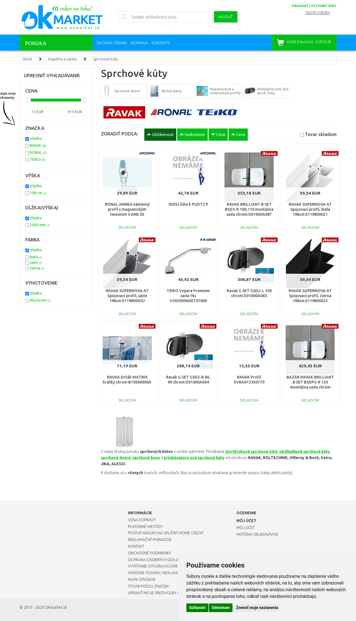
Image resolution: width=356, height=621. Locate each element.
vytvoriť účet (324, 6)
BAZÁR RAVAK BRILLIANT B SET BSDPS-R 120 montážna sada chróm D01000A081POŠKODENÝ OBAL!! (310, 387)
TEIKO (38, 159)
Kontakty (161, 43)
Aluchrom (40, 300)
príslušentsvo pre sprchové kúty (194, 457)
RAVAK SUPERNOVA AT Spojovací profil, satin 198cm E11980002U (127, 295)
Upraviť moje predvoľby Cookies (160, 593)
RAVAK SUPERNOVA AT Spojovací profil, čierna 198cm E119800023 (310, 295)
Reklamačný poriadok (150, 539)
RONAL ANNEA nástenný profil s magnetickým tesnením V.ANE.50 (127, 209)
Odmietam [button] (221, 607)
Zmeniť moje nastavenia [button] (257, 607)
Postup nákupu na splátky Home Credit (166, 533)
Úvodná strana (112, 43)
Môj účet (245, 527)
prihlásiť (300, 6)
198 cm (38, 193)
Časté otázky (317, 13)
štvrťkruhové (247, 451)
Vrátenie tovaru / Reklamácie (157, 573)
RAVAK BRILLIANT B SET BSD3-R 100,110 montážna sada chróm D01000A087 (249, 209)
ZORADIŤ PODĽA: (119, 133)
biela (36, 257)
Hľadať (225, 16)
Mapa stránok (141, 579)
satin (36, 262)
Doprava (139, 43)
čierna (37, 268)
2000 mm (40, 225)
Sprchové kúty (105, 59)
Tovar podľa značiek (148, 586)
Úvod (27, 59)
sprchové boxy (146, 457)
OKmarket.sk (56, 607)
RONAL (38, 152)
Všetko (36, 138)
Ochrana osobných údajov (155, 559)
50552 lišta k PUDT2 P (188, 204)
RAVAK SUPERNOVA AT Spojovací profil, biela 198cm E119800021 (310, 209)
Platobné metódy (145, 526)
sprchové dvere (116, 457)
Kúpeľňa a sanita (62, 59)
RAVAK (38, 145)
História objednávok (257, 534)
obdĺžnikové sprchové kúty (304, 451)
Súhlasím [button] (197, 607)
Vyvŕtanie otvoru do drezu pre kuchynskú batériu (177, 566)
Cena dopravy (141, 520)
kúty (273, 451)
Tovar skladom (321, 134)
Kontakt (136, 546)
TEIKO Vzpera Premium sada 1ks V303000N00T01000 (188, 295)
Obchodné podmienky (149, 553)
